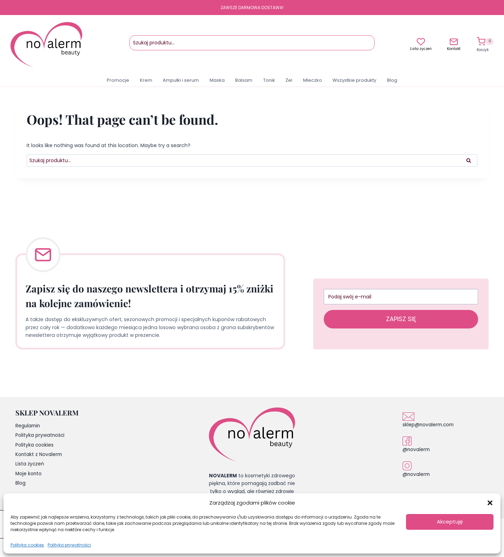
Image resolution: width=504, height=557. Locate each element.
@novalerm (416, 449)
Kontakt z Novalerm (39, 455)
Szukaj (367, 46)
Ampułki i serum (181, 80)
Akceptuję (450, 521)
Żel (289, 80)
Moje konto (28, 474)
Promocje (118, 80)
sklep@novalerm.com (429, 424)
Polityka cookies (27, 545)
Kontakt (454, 48)
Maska (217, 80)
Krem (146, 80)
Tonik (269, 80)
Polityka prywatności (69, 545)
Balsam (243, 80)
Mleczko (312, 80)
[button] (489, 502)
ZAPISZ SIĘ (401, 318)
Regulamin (28, 425)
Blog (392, 80)
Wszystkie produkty (354, 80)
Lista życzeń (421, 48)
